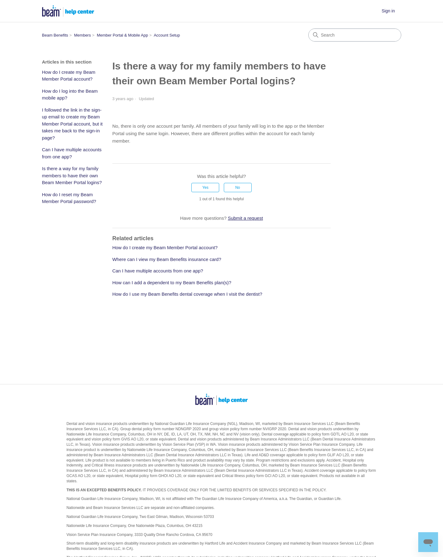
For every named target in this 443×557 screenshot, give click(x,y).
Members (82, 35)
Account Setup (167, 35)
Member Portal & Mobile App (122, 35)
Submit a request (245, 218)
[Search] (355, 35)
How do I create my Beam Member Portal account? (69, 75)
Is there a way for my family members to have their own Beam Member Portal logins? (72, 175)
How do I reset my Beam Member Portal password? (69, 198)
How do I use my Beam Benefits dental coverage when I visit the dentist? (187, 294)
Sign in (388, 10)
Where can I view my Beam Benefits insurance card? (166, 259)
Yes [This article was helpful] (205, 187)
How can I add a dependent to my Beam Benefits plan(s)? (171, 282)
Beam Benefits (55, 35)
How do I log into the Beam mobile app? (70, 94)
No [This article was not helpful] (237, 187)
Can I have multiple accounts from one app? (72, 153)
